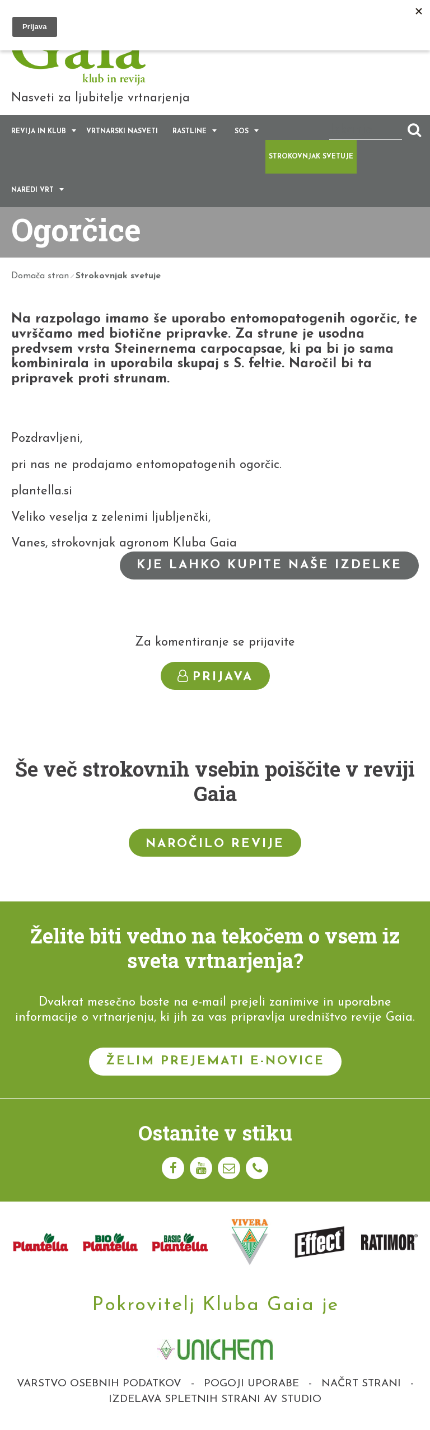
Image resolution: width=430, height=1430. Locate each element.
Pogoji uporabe (251, 1383)
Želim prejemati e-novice (215, 1061)
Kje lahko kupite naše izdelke (269, 565)
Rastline (189, 131)
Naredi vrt (32, 190)
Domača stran (40, 276)
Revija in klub (38, 131)
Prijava (215, 677)
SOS (242, 131)
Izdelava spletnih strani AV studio (215, 1399)
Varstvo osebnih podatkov (99, 1383)
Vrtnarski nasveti (122, 131)
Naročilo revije (215, 844)
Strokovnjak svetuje (311, 156)
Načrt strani (361, 1383)
